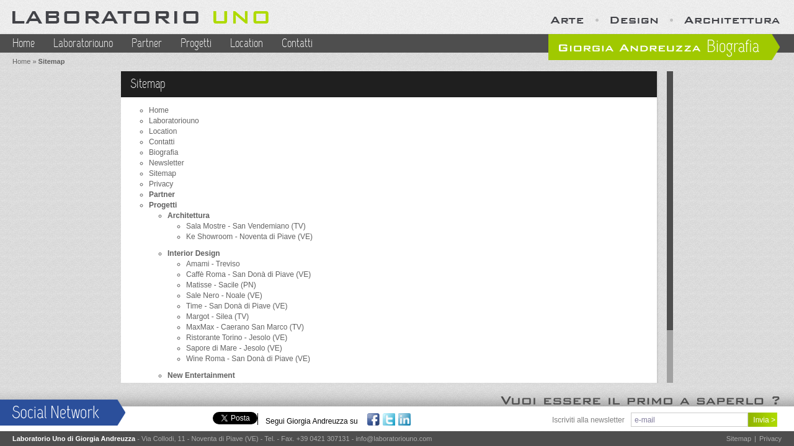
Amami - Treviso (213, 264)
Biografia (163, 152)
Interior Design (193, 253)
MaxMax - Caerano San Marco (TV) (245, 327)
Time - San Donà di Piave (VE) (237, 306)
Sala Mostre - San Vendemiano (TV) (246, 226)
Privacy (161, 184)
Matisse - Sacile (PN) (221, 285)
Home (23, 43)
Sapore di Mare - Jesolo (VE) (234, 348)
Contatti (297, 43)
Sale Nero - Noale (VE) (224, 295)
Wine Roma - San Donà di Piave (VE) (248, 358)
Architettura (188, 215)
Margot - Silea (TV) (217, 316)
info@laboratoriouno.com (393, 438)
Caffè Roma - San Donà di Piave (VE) (248, 274)
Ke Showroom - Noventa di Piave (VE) (249, 236)
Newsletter (166, 163)
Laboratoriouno (83, 43)
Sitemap (162, 173)
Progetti (196, 43)
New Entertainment (201, 375)
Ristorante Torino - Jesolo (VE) (236, 337)
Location (246, 43)
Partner (147, 43)
